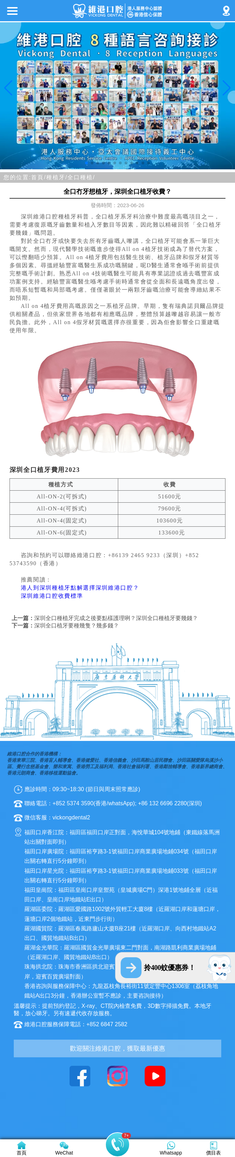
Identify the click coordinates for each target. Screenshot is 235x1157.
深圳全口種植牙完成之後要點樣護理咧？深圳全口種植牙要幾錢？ (116, 618)
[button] (86, 163)
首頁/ (38, 177)
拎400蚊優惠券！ (169, 967)
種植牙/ (56, 177)
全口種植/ (81, 177)
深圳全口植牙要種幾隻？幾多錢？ (76, 626)
